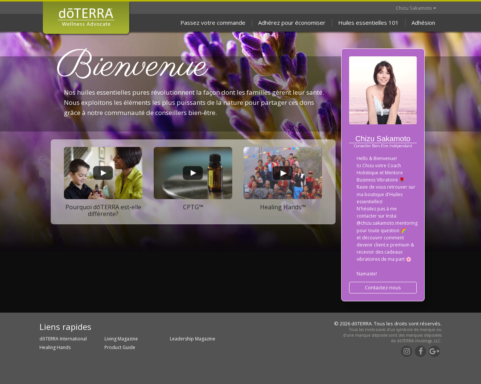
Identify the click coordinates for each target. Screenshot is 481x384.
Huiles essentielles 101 (368, 22)
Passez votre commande (212, 22)
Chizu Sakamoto (416, 8)
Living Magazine (121, 339)
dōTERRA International (63, 339)
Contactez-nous (383, 287)
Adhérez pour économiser (291, 22)
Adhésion (423, 22)
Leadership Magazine (192, 339)
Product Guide (119, 347)
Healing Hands (55, 347)
